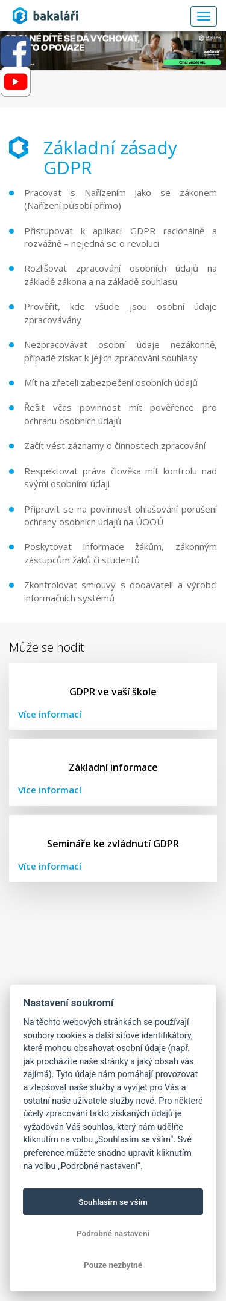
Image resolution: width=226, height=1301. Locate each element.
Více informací (49, 714)
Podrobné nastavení (113, 1233)
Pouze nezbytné (113, 1265)
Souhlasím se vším (113, 1202)
